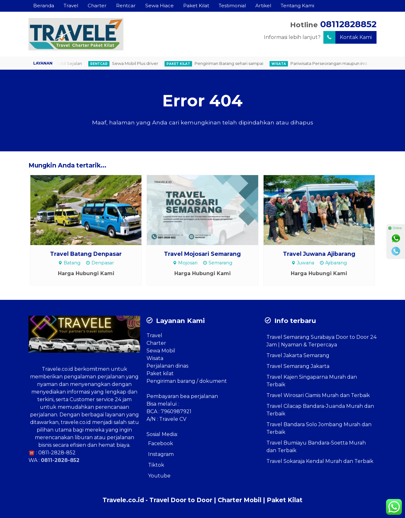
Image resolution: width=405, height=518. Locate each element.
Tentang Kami (297, 6)
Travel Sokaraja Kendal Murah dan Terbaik (319, 461)
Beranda (43, 6)
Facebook (160, 443)
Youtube (159, 476)
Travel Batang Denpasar (86, 253)
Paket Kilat (196, 6)
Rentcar (126, 6)
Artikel (263, 6)
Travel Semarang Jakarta (297, 366)
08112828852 (348, 24)
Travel (71, 6)
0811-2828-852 (57, 453)
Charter (97, 6)
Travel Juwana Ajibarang (319, 253)
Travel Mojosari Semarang (202, 253)
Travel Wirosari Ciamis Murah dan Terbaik (318, 395)
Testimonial (232, 6)
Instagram (161, 454)
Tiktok (156, 465)
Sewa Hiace (159, 6)
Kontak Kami (347, 37)
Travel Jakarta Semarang (297, 355)
